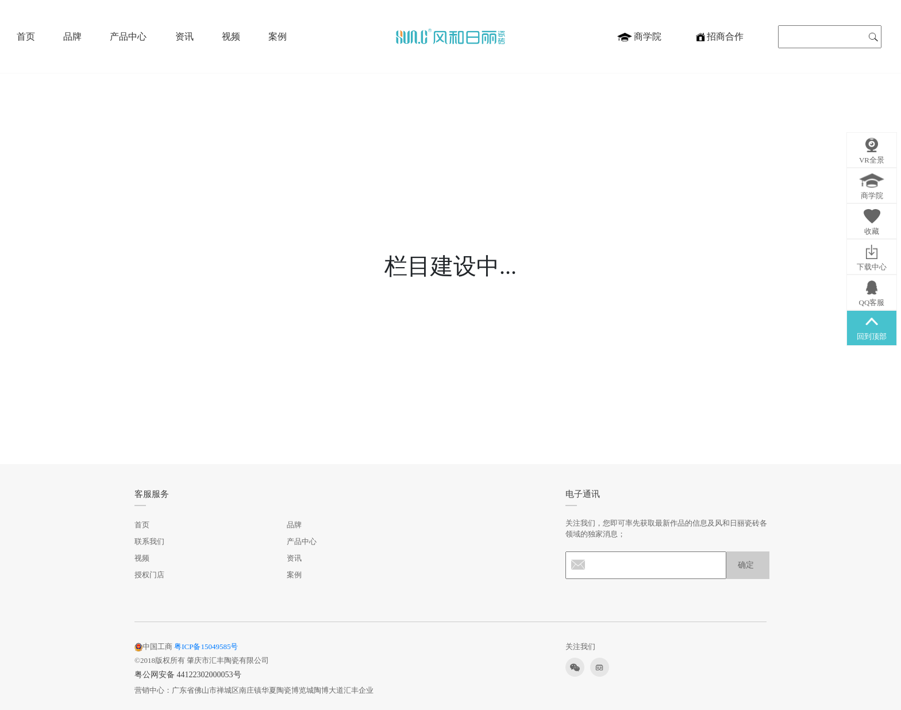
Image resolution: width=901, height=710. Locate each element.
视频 (231, 36)
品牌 (72, 36)
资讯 (184, 36)
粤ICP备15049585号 (206, 646)
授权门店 (149, 574)
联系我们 (149, 541)
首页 (26, 36)
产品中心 (128, 36)
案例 (277, 36)
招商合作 (720, 37)
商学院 (639, 37)
